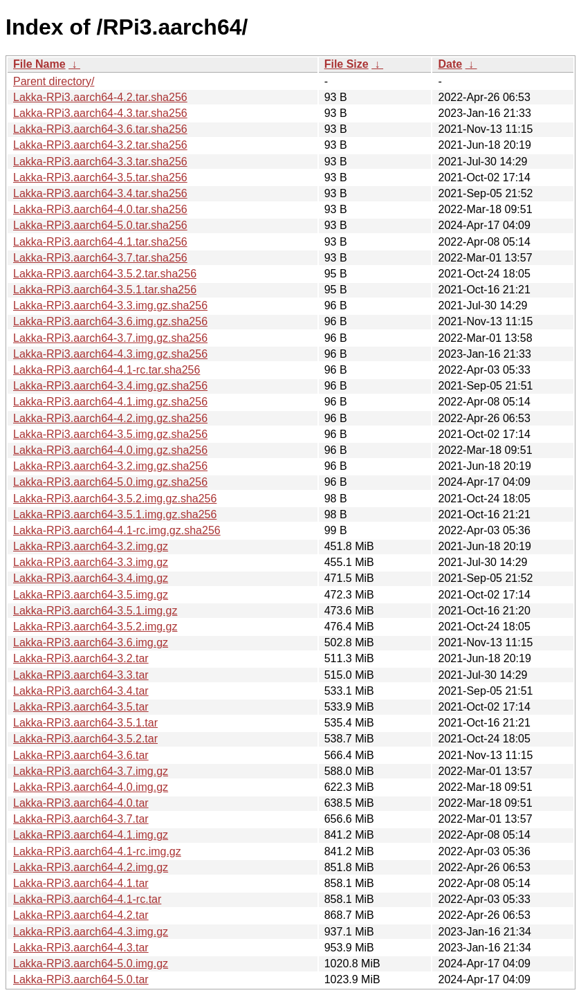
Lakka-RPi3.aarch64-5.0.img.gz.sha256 (110, 482)
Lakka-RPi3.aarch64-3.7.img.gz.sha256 (110, 338)
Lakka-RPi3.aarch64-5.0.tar (81, 979)
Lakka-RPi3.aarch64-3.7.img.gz (90, 771)
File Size (346, 64)
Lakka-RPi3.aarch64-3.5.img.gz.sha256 (110, 434)
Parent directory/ (53, 81)
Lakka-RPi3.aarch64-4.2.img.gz (90, 867)
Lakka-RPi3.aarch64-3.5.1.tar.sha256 (104, 289)
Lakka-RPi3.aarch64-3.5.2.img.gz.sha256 (114, 498)
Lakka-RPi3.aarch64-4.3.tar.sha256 (100, 113)
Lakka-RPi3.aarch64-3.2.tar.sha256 (100, 145)
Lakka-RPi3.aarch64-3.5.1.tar (85, 723)
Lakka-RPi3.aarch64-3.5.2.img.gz (95, 626)
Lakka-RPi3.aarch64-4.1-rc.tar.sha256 (106, 370)
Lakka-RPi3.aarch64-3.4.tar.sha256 (100, 193)
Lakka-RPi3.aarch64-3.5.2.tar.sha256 (104, 274)
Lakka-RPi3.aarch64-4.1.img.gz (90, 835)
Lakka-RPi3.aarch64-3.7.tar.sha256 (100, 258)
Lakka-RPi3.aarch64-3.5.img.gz (90, 595)
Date (450, 64)
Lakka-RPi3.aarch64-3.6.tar (81, 755)
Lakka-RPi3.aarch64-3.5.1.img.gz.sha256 (114, 514)
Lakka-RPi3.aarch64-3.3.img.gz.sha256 (110, 305)
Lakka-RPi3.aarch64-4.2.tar (81, 915)
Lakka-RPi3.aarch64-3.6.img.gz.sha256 (110, 321)
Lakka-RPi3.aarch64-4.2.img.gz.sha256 (110, 418)
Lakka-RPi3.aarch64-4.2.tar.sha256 (100, 97)
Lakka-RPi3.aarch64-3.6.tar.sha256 (100, 129)
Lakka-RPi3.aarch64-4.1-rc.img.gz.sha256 (117, 530)
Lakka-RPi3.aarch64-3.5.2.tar (85, 739)
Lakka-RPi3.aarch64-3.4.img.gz (90, 578)
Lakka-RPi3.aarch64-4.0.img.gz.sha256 (110, 450)
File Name (39, 64)
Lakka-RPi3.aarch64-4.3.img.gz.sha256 (110, 354)
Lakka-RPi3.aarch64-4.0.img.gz (90, 787)
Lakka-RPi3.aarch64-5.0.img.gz (90, 963)
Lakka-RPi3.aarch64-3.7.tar (81, 819)
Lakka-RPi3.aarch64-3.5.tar (81, 707)
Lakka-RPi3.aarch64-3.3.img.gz (90, 562)
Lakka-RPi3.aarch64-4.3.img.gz (90, 932)
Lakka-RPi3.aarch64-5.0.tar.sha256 (100, 225)
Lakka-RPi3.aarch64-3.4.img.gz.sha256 (110, 386)
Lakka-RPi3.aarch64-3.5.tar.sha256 (100, 177)
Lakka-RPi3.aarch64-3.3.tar (81, 675)
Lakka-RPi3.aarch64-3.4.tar (81, 691)
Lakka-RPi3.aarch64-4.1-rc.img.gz (97, 851)
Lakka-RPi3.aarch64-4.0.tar (81, 803)
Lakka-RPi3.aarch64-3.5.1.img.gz (95, 611)
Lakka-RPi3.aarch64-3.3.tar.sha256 (100, 161)
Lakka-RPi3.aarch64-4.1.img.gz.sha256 (110, 402)
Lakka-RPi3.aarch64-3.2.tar (81, 658)
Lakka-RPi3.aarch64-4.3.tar (81, 947)
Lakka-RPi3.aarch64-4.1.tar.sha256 (100, 242)
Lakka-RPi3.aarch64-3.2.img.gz (90, 546)
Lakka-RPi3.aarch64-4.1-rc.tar (87, 899)
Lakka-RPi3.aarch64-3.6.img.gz (90, 642)
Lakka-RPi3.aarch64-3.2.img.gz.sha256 (110, 466)
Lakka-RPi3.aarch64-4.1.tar (81, 883)
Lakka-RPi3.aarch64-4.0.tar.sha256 (100, 209)
